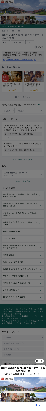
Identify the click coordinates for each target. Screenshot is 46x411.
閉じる (39, 361)
